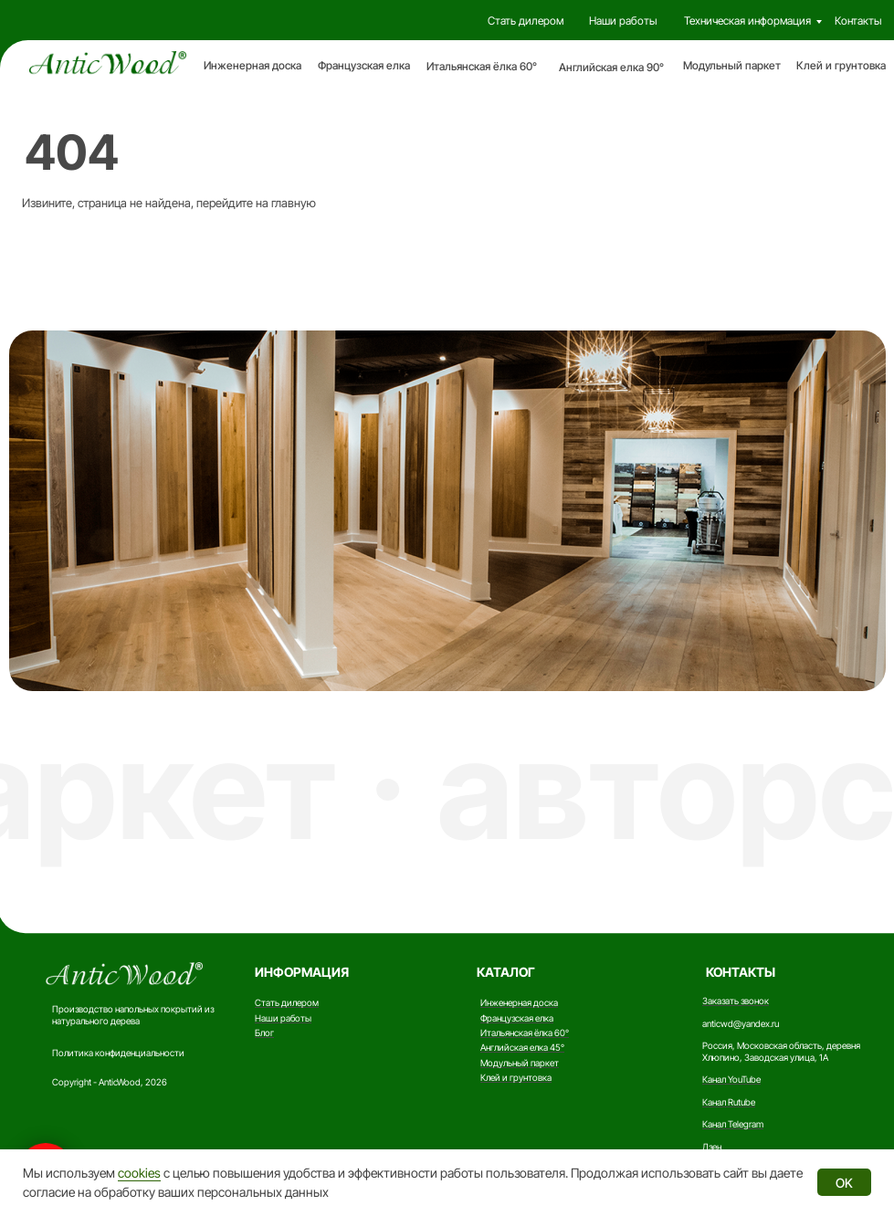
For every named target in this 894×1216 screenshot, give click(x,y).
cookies (139, 1172)
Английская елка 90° (611, 67)
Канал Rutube (728, 1101)
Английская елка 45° (522, 1047)
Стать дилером (525, 20)
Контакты (858, 20)
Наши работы (623, 20)
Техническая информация (747, 20)
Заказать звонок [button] (735, 1000)
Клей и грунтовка (841, 65)
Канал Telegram (732, 1123)
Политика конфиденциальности (118, 1052)
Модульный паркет (732, 65)
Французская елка (364, 65)
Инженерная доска (252, 65)
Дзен (711, 1146)
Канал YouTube (731, 1079)
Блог (264, 1032)
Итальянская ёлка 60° (481, 66)
